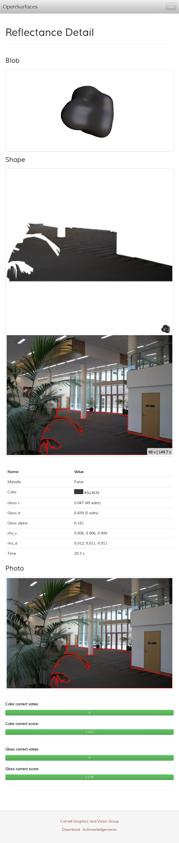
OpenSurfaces (20, 6)
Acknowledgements (100, 829)
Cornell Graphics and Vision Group (89, 821)
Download (71, 829)
